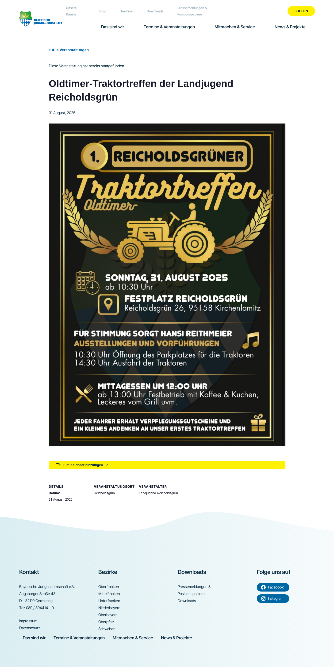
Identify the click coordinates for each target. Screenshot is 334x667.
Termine (126, 11)
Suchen (301, 11)
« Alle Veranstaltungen (69, 50)
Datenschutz (29, 628)
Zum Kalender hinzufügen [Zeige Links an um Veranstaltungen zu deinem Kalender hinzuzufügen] (83, 465)
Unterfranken (109, 600)
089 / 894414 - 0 (40, 607)
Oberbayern (108, 614)
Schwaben (106, 628)
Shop (102, 11)
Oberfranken (108, 586)
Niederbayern (109, 607)
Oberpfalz (106, 621)
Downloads (155, 11)
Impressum (28, 620)
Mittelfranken (109, 593)
